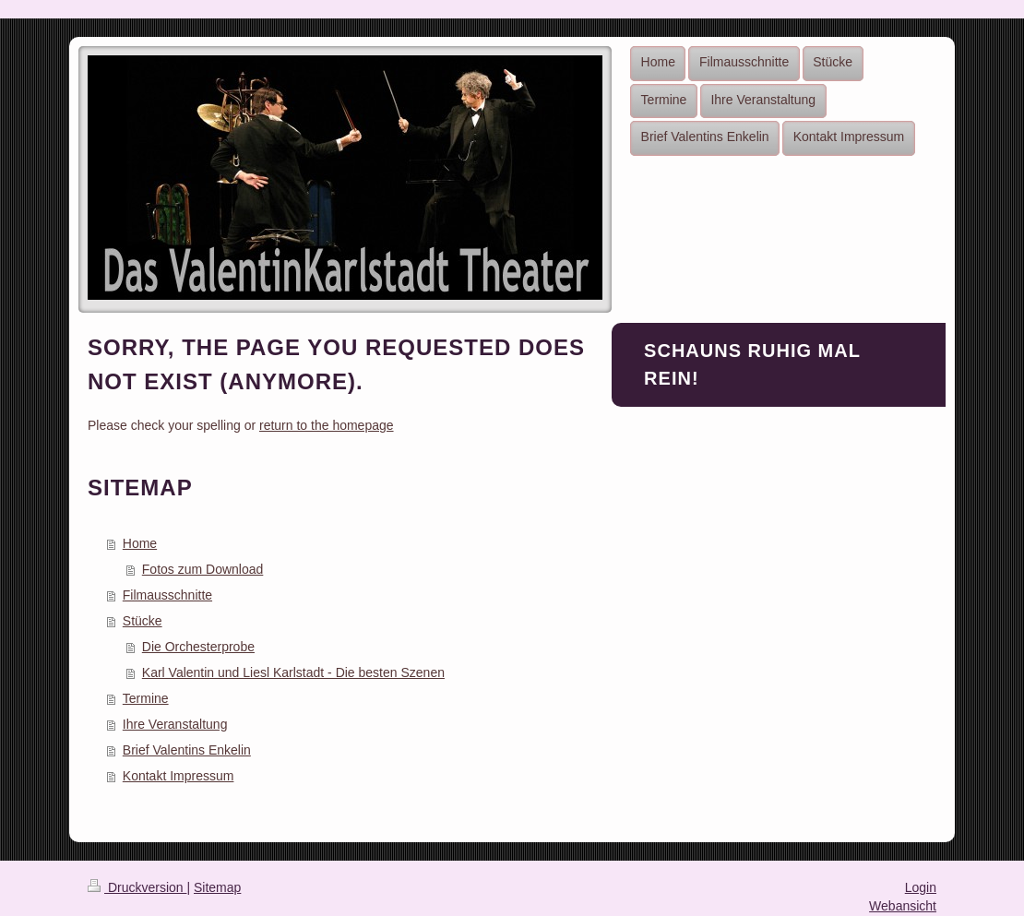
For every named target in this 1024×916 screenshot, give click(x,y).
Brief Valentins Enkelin (187, 750)
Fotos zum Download (203, 569)
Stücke (142, 620)
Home (140, 543)
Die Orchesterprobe (198, 646)
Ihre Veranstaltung (175, 724)
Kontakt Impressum (178, 775)
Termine (146, 698)
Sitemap (217, 887)
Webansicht (902, 905)
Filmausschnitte (167, 595)
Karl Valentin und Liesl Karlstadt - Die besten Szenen (293, 672)
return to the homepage (326, 425)
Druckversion (137, 887)
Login (920, 887)
